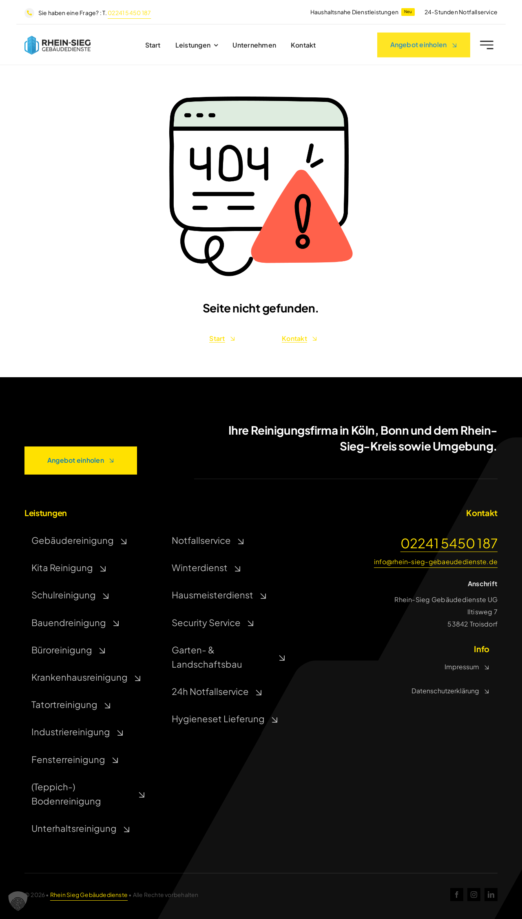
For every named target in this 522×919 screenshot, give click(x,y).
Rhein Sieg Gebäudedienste (89, 894)
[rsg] (57, 40)
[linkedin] (491, 894)
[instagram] (473, 894)
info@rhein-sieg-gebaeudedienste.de (436, 561)
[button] (18, 901)
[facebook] (456, 894)
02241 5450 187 (129, 12)
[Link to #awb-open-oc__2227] (486, 47)
